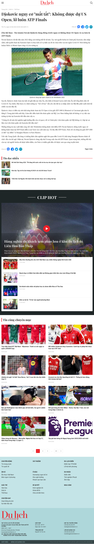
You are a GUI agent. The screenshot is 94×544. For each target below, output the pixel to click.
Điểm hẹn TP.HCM (70, 464)
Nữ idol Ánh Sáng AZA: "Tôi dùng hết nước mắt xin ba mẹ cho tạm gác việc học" (37, 162)
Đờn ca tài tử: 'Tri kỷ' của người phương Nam (34, 300)
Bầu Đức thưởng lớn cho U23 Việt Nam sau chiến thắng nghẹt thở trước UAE (45, 260)
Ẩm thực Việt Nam (7, 475)
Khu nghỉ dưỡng (38, 477)
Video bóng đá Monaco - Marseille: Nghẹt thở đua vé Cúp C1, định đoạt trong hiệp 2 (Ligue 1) (22, 440)
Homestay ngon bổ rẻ (40, 475)
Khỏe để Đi (36, 490)
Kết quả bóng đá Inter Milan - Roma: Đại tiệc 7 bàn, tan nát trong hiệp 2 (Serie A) (68, 409)
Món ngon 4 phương (8, 477)
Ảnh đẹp (67, 480)
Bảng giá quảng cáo (18, 542)
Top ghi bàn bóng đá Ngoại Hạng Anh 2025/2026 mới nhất (68, 439)
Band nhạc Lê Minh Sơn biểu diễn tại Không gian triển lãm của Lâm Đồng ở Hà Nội (47, 273)
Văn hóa (4, 488)
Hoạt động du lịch (7, 501)
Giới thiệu (4, 542)
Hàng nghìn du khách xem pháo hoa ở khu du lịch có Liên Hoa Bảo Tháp (45, 243)
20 (56, 451)
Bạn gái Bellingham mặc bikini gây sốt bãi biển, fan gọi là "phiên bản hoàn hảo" (23, 409)
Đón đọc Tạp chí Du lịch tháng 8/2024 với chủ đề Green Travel (31, 170)
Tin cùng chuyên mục (17, 320)
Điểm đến (67, 475)
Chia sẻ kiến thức (38, 493)
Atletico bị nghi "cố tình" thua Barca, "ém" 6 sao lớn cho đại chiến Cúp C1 (23, 378)
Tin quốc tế (5, 467)
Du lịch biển (69, 461)
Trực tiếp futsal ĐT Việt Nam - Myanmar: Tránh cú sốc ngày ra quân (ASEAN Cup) (22, 348)
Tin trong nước (6, 464)
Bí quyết (36, 485)
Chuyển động (6, 461)
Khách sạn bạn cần (39, 480)
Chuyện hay (6, 498)
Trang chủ (4, 9)
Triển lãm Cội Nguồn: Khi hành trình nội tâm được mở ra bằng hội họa (34, 179)
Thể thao (17, 9)
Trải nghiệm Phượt (70, 477)
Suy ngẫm (37, 461)
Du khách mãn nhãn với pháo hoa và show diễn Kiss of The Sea (41, 286)
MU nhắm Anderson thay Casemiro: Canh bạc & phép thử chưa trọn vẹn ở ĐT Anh (70, 348)
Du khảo (67, 472)
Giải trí (11, 9)
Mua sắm (67, 485)
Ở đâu (35, 472)
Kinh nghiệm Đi (38, 488)
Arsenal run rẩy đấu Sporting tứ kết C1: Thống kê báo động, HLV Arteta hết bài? (69, 378)
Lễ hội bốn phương (70, 467)
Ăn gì (3, 472)
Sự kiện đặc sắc (6, 504)
